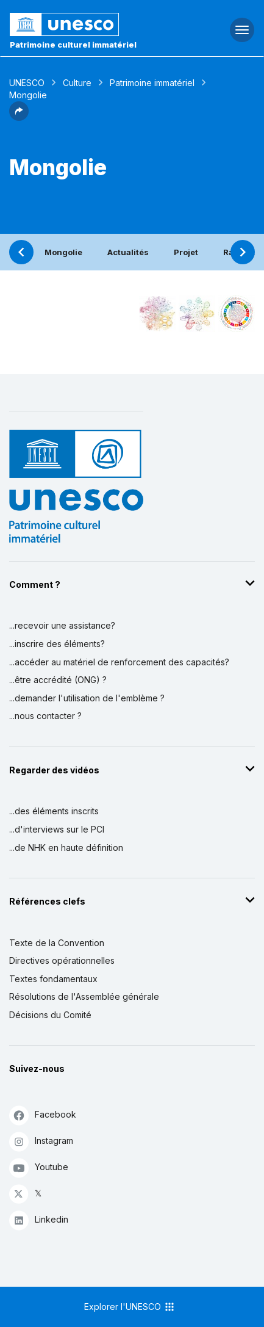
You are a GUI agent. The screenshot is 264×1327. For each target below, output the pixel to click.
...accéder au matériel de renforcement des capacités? (119, 662)
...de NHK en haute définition (66, 847)
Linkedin (38, 1219)
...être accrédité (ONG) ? (58, 679)
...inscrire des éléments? (57, 643)
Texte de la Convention (56, 943)
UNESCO (27, 83)
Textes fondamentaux (53, 979)
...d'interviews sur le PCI (56, 829)
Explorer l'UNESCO (130, 1307)
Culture (77, 83)
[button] (19, 117)
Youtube (38, 1167)
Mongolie (63, 252)
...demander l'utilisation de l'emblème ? (87, 698)
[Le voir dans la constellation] (157, 313)
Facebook (42, 1114)
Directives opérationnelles (62, 960)
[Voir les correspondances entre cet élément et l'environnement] (197, 313)
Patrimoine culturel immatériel (73, 44)
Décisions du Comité (50, 1015)
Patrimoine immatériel (152, 83)
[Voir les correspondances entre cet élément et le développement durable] (236, 313)
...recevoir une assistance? (62, 625)
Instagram (41, 1141)
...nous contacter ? (45, 716)
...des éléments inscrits (54, 811)
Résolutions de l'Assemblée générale (84, 996)
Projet (186, 252)
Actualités (128, 252)
